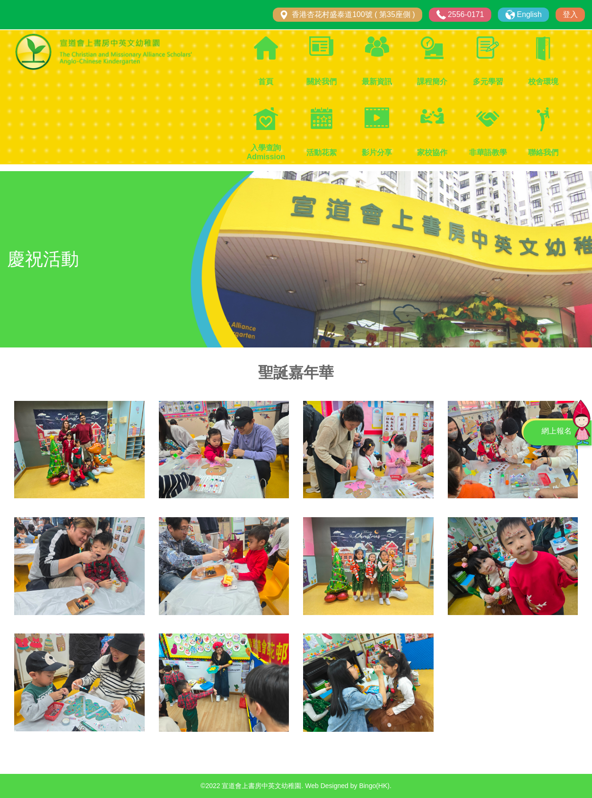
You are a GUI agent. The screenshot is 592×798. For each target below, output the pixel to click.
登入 (570, 14)
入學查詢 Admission (266, 152)
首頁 (265, 82)
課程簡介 (432, 82)
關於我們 (321, 82)
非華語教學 (488, 152)
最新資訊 (377, 82)
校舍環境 (543, 82)
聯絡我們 (543, 152)
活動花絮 (321, 152)
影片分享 (377, 152)
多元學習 (488, 82)
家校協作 (432, 152)
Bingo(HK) (374, 785)
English (529, 14)
